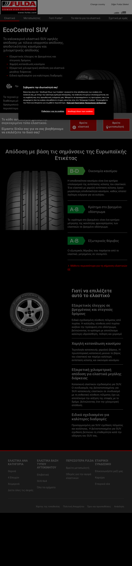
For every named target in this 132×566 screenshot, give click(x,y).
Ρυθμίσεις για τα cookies (52, 111)
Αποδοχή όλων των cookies (80, 111)
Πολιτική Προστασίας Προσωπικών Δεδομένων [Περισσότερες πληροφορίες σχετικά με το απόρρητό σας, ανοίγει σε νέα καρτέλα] (86, 103)
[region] (66, 100)
